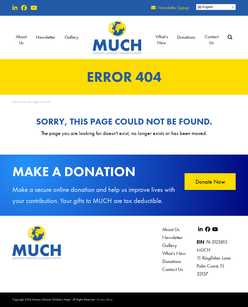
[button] (233, 37)
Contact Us (172, 269)
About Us (170, 229)
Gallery (169, 245)
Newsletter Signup (173, 8)
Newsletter (172, 237)
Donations (171, 261)
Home (15, 102)
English (205, 7)
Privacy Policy (105, 299)
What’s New (174, 253)
